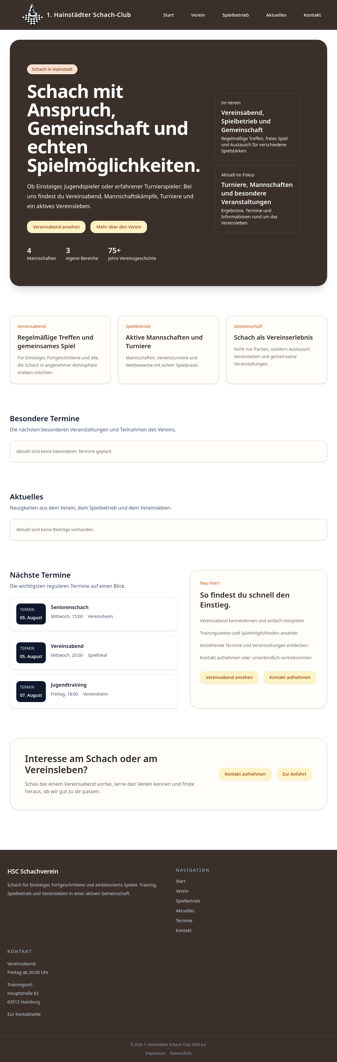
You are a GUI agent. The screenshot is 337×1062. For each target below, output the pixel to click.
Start (168, 15)
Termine (184, 920)
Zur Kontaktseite (24, 1014)
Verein (198, 15)
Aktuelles (276, 15)
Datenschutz (181, 1053)
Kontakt (312, 15)
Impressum (155, 1053)
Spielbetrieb (235, 15)
